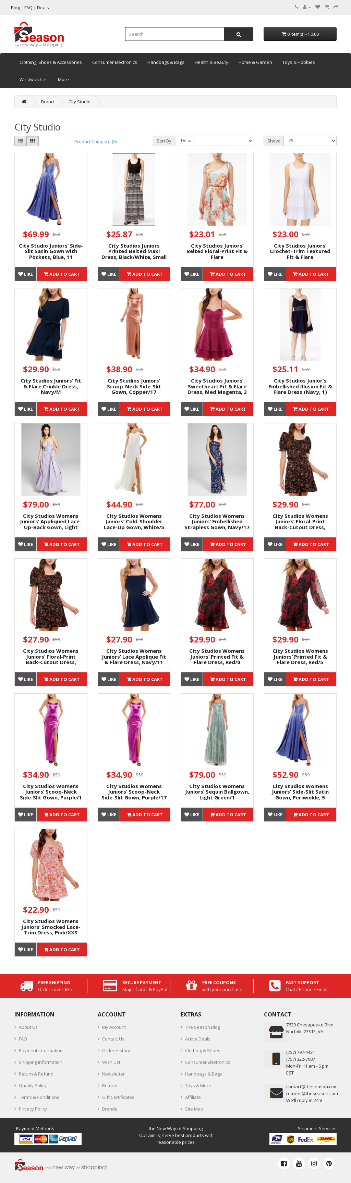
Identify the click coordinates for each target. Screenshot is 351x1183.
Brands (109, 1109)
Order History (116, 1050)
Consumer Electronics (114, 62)
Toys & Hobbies (298, 62)
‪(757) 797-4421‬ (300, 1052)
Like (25, 274)
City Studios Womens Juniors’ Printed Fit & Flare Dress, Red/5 (300, 656)
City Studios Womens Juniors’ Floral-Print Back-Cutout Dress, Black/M (300, 524)
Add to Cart (62, 274)
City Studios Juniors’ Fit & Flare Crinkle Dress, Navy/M (51, 386)
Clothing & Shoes (202, 1050)
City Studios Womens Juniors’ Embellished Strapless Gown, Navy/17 (217, 521)
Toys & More (198, 1085)
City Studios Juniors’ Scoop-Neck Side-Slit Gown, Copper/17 (134, 386)
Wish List (111, 1062)
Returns (110, 1085)
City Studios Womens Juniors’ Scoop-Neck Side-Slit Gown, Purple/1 (51, 792)
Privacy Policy (33, 1109)
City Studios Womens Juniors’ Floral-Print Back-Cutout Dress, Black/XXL (50, 659)
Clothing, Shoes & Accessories (51, 62)
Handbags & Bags (165, 62)
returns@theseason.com (312, 1093)
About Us (28, 1027)
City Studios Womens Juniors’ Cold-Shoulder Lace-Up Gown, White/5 (134, 521)
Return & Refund (36, 1074)
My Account (114, 1027)
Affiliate (193, 1097)
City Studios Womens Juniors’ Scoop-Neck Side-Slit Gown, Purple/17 (134, 792)
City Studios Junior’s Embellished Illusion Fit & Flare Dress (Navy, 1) (300, 386)
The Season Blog (202, 1027)
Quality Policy (33, 1085)
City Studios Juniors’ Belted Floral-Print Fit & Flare (217, 251)
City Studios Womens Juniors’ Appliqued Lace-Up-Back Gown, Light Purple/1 (51, 524)
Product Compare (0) (95, 141)
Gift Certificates (118, 1097)
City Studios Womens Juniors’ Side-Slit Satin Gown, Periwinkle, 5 (300, 792)
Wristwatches (34, 79)
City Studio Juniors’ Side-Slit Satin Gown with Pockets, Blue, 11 (51, 251)
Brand (47, 102)
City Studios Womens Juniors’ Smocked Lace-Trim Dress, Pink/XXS (51, 927)
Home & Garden (255, 62)
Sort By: (164, 141)
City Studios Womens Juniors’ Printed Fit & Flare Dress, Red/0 (217, 656)
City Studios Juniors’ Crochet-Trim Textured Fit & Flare (300, 251)
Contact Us (113, 1039)
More (63, 79)
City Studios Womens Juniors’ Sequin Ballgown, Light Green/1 (217, 792)
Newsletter (113, 1074)
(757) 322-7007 (300, 1059)
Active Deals (197, 1039)
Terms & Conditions (39, 1097)
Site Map (194, 1109)
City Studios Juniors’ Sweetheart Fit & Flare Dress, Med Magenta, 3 (217, 386)
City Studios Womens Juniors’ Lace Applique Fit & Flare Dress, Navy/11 (134, 656)
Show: (273, 141)
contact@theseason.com (312, 1086)
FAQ (23, 1039)
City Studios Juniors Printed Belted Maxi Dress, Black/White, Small (134, 251)
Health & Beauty (211, 62)
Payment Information (41, 1050)
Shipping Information (40, 1062)
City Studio (79, 102)
